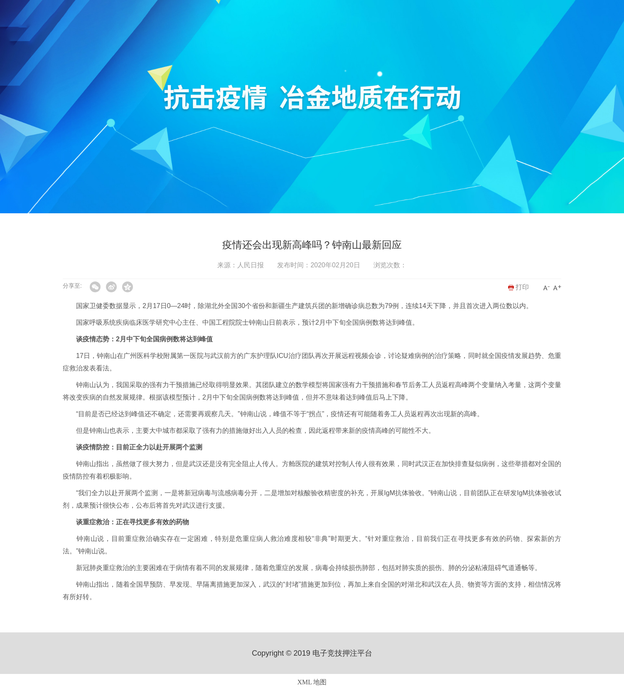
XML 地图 (312, 682)
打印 (518, 287)
